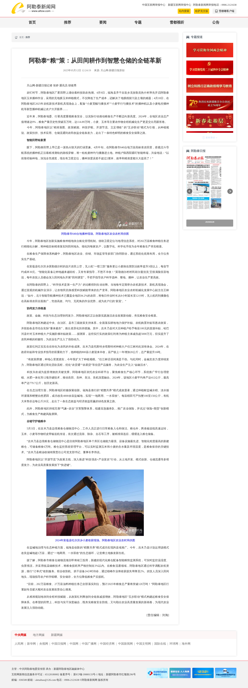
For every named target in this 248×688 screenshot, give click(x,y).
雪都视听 (177, 22)
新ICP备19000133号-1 (85, 674)
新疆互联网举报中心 (179, 4)
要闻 (102, 22)
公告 (215, 22)
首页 (32, 22)
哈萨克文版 (201, 11)
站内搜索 (184, 11)
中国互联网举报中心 (154, 4)
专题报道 (197, 37)
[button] (189, 191)
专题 (138, 22)
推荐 (67, 22)
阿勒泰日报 (198, 151)
